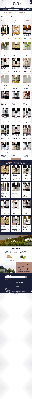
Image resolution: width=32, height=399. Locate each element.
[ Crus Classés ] (11, 162)
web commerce (18, 293)
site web (16, 293)
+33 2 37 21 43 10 (19, 281)
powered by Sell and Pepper (14, 293)
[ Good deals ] (17, 162)
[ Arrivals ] (22, 162)
